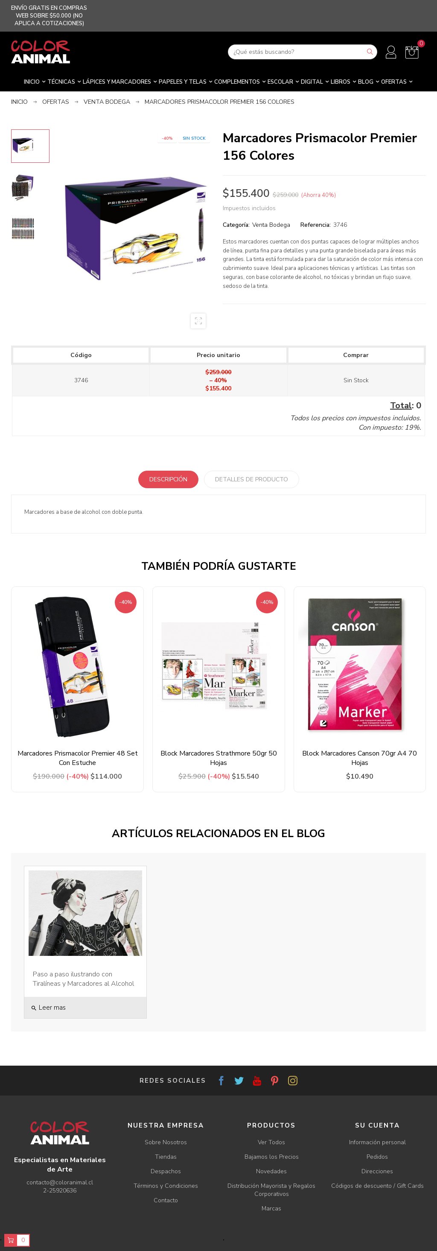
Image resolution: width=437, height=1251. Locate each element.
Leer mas (48, 1007)
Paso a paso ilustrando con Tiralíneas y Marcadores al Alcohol (83, 979)
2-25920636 (59, 1191)
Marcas (271, 1208)
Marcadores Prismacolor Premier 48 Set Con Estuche (77, 758)
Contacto (166, 1200)
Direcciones (377, 1171)
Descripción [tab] (168, 479)
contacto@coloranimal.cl (59, 1182)
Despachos (166, 1171)
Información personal (377, 1142)
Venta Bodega (271, 225)
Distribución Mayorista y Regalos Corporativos (271, 1190)
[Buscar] (302, 51)
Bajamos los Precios (272, 1157)
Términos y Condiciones (166, 1186)
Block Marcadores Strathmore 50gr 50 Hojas (218, 758)
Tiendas (166, 1157)
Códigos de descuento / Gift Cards (377, 1186)
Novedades (271, 1171)
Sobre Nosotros (166, 1142)
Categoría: (236, 225)
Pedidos (377, 1157)
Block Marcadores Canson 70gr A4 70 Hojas (359, 758)
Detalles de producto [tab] (251, 479)
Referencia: (315, 225)
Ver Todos (271, 1142)
